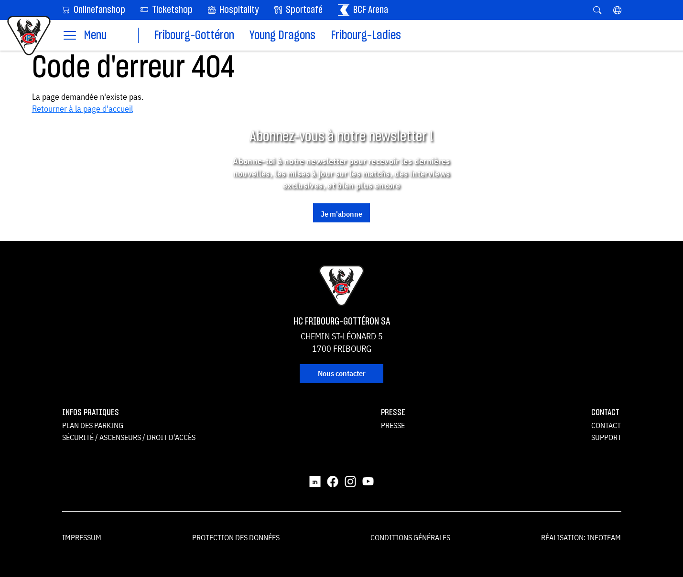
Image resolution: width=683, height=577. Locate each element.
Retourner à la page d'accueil (82, 108)
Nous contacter (342, 373)
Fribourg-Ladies (366, 36)
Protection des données (236, 537)
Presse (393, 425)
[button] (617, 10)
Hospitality (233, 10)
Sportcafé (298, 10)
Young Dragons (282, 36)
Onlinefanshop (93, 9)
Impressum (81, 537)
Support (606, 437)
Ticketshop (167, 9)
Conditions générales (410, 537)
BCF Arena (363, 10)
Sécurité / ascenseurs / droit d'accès (128, 437)
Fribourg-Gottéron (194, 36)
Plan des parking (92, 425)
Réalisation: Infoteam (581, 537)
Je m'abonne (341, 214)
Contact (606, 425)
